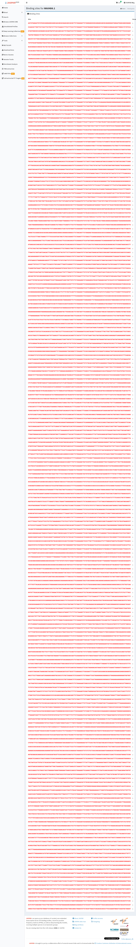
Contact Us (77, 928)
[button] (26, 2)
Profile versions (97, 918)
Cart (118, 2)
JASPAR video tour (79, 922)
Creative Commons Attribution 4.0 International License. (113, 943)
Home (122, 8)
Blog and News (78, 925)
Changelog (95, 922)
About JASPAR (78, 918)
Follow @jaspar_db (127, 939)
